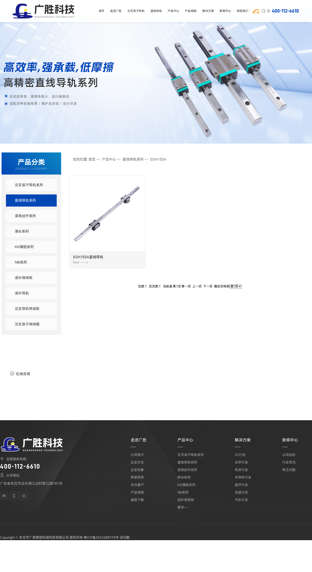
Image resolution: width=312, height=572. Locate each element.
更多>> (182, 507)
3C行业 (240, 455)
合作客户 (137, 485)
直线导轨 (156, 11)
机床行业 (241, 470)
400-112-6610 (285, 11)
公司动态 (288, 455)
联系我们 (243, 11)
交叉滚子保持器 (27, 324)
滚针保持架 (23, 278)
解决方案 (208, 11)
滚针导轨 (22, 293)
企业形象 (137, 470)
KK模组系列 (24, 247)
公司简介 (137, 455)
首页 (101, 11)
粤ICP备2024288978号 (101, 538)
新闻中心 (225, 11)
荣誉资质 (137, 477)
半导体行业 (243, 477)
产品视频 (191, 11)
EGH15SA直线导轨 (88, 259)
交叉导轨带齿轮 (27, 309)
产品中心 (173, 11)
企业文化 (137, 462)
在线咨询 (20, 373)
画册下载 (137, 500)
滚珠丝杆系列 (25, 216)
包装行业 (241, 492)
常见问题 (288, 470)
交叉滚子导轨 (136, 11)
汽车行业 (241, 500)
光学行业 (241, 462)
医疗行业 (241, 485)
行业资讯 (288, 462)
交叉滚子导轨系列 (29, 185)
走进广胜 (116, 11)
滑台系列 (22, 231)
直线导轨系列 (25, 200)
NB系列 (21, 262)
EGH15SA (158, 159)
